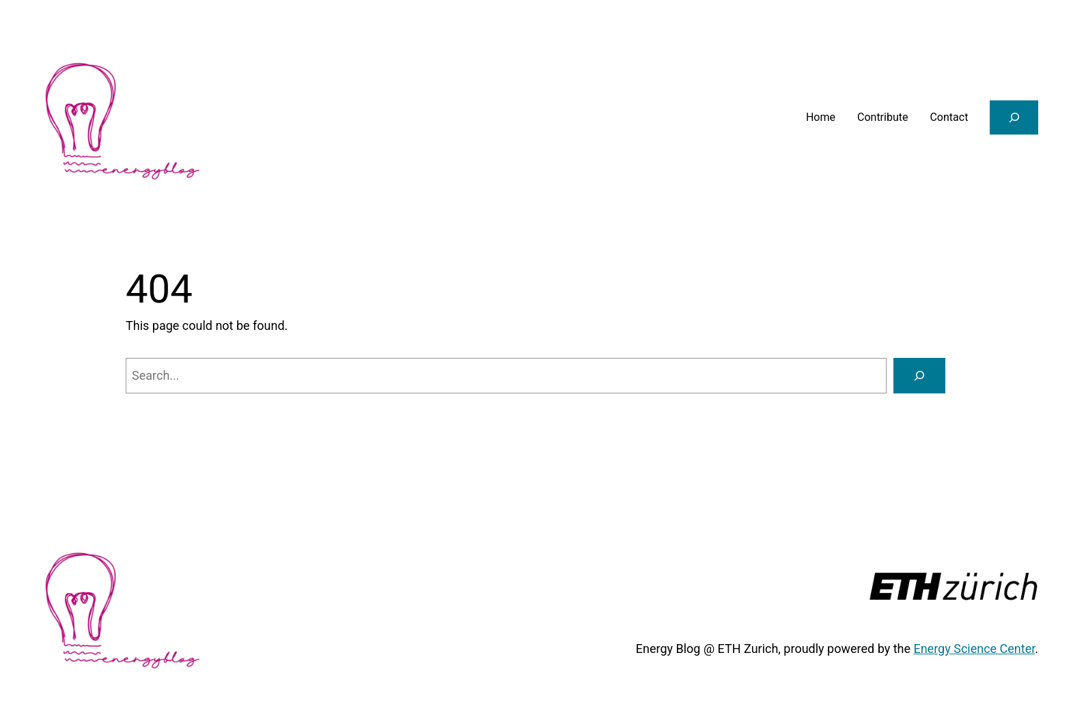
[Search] (919, 375)
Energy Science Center (974, 648)
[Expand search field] (1014, 117)
